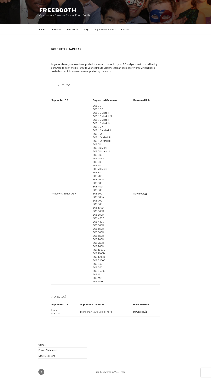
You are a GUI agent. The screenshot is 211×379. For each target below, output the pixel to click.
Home (42, 29)
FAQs (86, 29)
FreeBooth (57, 10)
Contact (125, 29)
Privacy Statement (47, 350)
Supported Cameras (105, 29)
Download (56, 29)
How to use (72, 29)
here (109, 311)
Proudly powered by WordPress (110, 372)
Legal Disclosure (46, 356)
